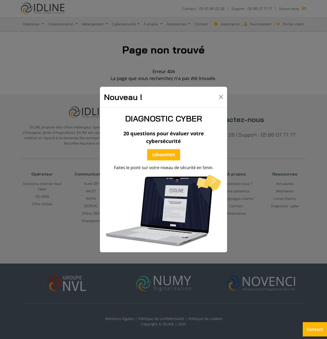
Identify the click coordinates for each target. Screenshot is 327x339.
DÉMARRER (163, 154)
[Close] (221, 97)
